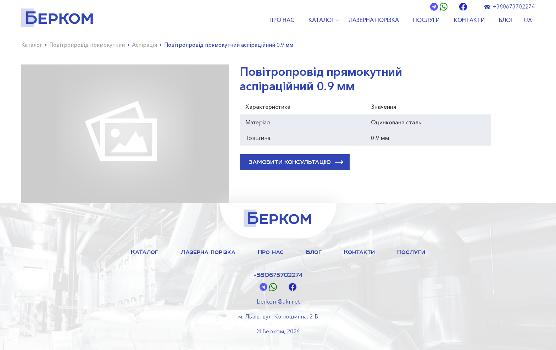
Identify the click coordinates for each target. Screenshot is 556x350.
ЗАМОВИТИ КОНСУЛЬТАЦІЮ (296, 162)
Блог (314, 252)
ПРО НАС (281, 20)
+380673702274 (514, 6)
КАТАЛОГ (321, 20)
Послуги (411, 252)
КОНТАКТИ (469, 20)
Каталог (31, 44)
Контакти (359, 252)
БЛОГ (506, 20)
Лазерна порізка (207, 252)
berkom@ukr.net (278, 301)
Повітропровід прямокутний (87, 44)
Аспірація (144, 44)
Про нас (271, 252)
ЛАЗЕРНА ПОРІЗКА (374, 20)
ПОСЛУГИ (426, 20)
